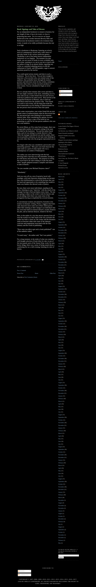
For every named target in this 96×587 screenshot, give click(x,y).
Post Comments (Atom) (30, 277)
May (59, 182)
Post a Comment (21, 270)
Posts (61, 91)
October (60, 195)
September (61, 192)
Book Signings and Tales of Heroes (31, 29)
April (59, 179)
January (60, 203)
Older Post (53, 273)
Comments (63, 94)
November (61, 198)
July (59, 187)
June (59, 184)
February (60, 206)
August (60, 190)
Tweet (60, 61)
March (60, 176)
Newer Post (20, 273)
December (61, 201)
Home (36, 273)
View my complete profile (68, 118)
